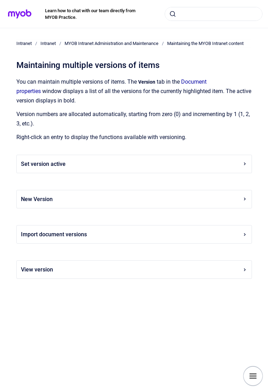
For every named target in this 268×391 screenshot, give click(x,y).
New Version (134, 199)
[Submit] (172, 14)
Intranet (24, 43)
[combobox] (213, 14)
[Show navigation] (253, 376)
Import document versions (134, 234)
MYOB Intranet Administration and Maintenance (111, 43)
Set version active (134, 164)
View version (134, 269)
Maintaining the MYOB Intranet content (205, 43)
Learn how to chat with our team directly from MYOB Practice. (90, 14)
